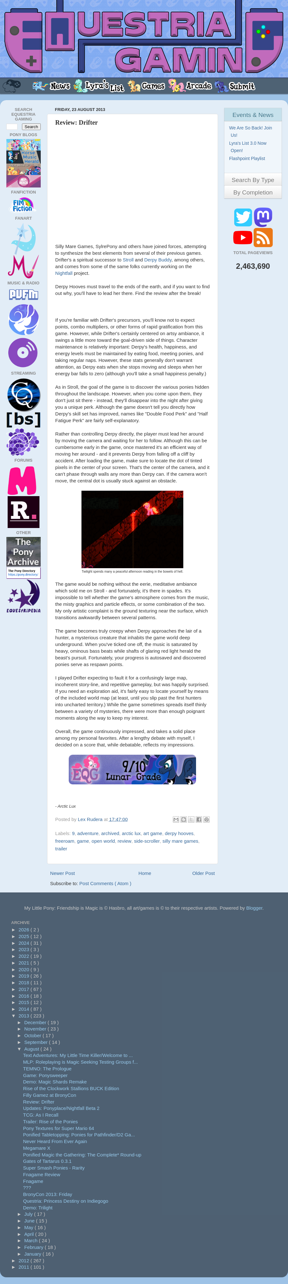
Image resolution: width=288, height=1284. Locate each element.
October (33, 1035)
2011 (24, 1267)
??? (27, 1187)
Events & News (253, 115)
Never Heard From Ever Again (55, 1141)
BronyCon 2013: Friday (47, 1194)
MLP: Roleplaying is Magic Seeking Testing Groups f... (80, 1062)
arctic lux (131, 833)
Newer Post (62, 873)
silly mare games (180, 841)
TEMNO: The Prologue (47, 1068)
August (32, 1049)
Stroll (128, 259)
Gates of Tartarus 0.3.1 (47, 1161)
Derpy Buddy (158, 259)
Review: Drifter (38, 1101)
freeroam (64, 841)
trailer (61, 848)
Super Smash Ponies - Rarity (54, 1167)
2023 (24, 949)
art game (152, 833)
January (33, 1254)
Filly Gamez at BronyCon (49, 1095)
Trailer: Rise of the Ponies (50, 1121)
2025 (24, 936)
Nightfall (64, 273)
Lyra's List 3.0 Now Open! (248, 147)
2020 (24, 969)
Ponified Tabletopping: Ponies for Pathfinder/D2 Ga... (79, 1134)
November (35, 1028)
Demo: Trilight (38, 1207)
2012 (24, 1260)
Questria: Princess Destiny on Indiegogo (66, 1201)
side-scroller (147, 841)
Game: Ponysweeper (45, 1075)
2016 (24, 996)
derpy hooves (179, 833)
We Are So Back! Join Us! (251, 131)
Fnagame (33, 1181)
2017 (24, 989)
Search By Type (253, 180)
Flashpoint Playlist (248, 158)
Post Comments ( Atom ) (105, 883)
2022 (24, 956)
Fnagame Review (41, 1174)
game (83, 841)
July (29, 1214)
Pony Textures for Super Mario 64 (58, 1128)
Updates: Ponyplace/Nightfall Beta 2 (61, 1108)
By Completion (253, 192)
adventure (88, 833)
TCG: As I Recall (41, 1115)
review (124, 841)
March (31, 1240)
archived (110, 833)
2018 (24, 982)
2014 (24, 1009)
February (34, 1247)
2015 (24, 1002)
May (29, 1227)
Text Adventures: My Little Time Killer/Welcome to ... (78, 1055)
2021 (24, 962)
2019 (24, 976)
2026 (24, 929)
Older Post (203, 873)
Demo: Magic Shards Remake (55, 1081)
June (30, 1220)
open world (103, 841)
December (35, 1022)
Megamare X (37, 1148)
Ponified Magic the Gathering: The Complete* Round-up (82, 1154)
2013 (24, 1015)
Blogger (254, 908)
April (29, 1234)
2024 (24, 943)
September (36, 1042)
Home (144, 873)
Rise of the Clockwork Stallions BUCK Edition (71, 1088)
